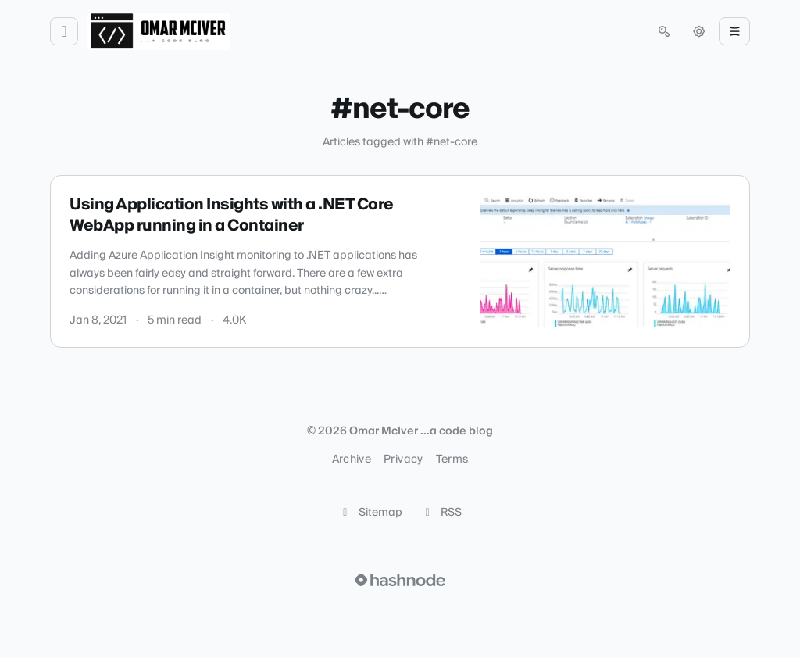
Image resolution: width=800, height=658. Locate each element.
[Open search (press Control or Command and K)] (664, 31)
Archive (351, 459)
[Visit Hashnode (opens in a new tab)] (400, 579)
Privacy (403, 459)
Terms (452, 459)
